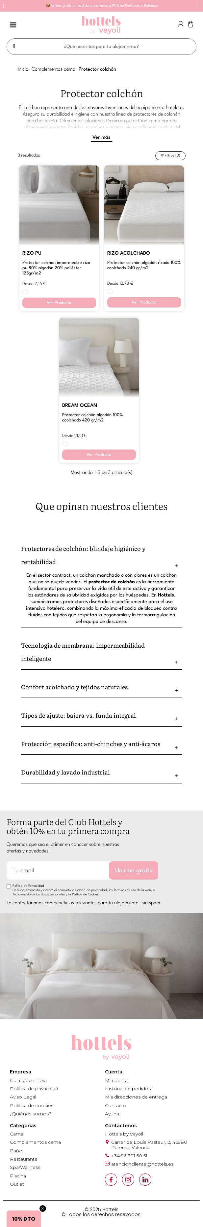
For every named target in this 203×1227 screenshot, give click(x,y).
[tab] (101, 557)
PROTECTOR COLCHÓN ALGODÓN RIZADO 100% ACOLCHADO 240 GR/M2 (144, 267)
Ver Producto (59, 304)
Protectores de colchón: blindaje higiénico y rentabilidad (83, 557)
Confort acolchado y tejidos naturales (74, 688)
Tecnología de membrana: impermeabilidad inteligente (83, 653)
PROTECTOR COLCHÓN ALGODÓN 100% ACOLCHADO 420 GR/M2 (92, 419)
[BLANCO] (25, 293)
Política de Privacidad (28, 887)
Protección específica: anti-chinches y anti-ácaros (90, 745)
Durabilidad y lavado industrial (65, 773)
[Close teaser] (42, 1208)
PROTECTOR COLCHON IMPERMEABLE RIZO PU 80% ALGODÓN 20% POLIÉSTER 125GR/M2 (56, 269)
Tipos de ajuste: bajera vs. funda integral (78, 716)
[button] (4, 6)
